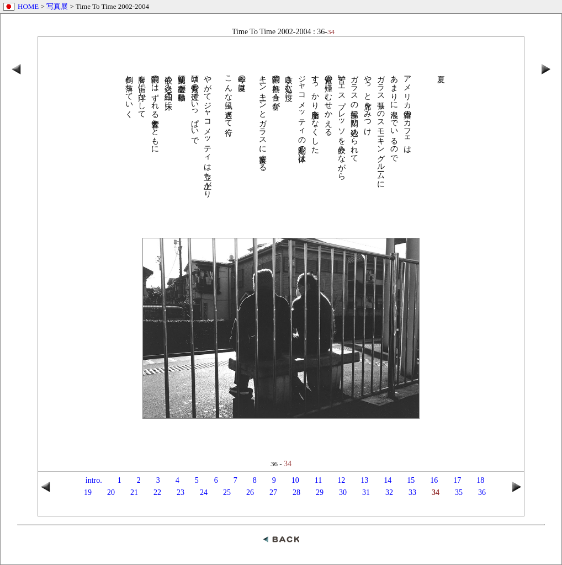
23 (180, 492)
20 (111, 492)
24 (204, 492)
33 (412, 492)
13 (364, 480)
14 (387, 480)
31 (366, 492)
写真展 (57, 6)
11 (318, 480)
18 (480, 480)
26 (250, 492)
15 (411, 480)
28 (296, 492)
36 (482, 492)
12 (341, 480)
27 (273, 492)
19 (88, 492)
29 (320, 492)
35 (459, 492)
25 (227, 492)
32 (389, 492)
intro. (94, 480)
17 (457, 480)
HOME (28, 6)
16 (434, 480)
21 (134, 492)
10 (295, 480)
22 (157, 492)
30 (343, 492)
